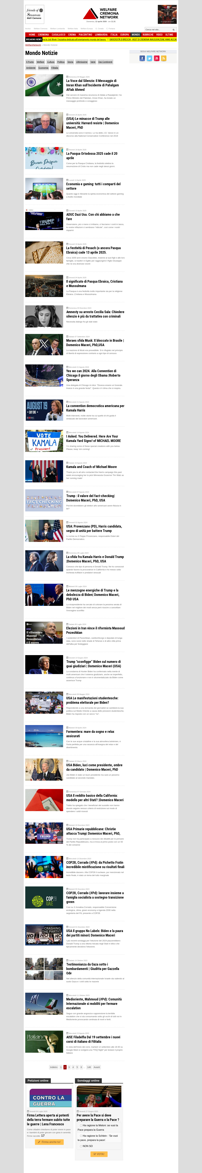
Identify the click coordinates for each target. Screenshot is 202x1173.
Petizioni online (38, 1080)
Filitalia (54, 67)
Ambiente (31, 67)
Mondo (136, 34)
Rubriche (148, 34)
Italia (114, 34)
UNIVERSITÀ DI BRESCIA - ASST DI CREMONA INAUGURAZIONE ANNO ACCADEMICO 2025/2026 (157, 39)
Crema (72, 34)
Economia (43, 67)
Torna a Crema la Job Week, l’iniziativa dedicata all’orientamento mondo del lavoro (75, 39)
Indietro (53, 1067)
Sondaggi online (88, 1080)
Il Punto (30, 62)
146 (89, 1067)
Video (159, 34)
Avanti (97, 1067)
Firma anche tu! (49, 1142)
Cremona (43, 34)
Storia (70, 62)
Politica (60, 62)
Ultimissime (82, 62)
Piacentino (85, 34)
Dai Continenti (105, 62)
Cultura (50, 62)
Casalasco (58, 34)
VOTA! (99, 1154)
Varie (92, 62)
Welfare (40, 62)
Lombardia (101, 34)
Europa (124, 34)
